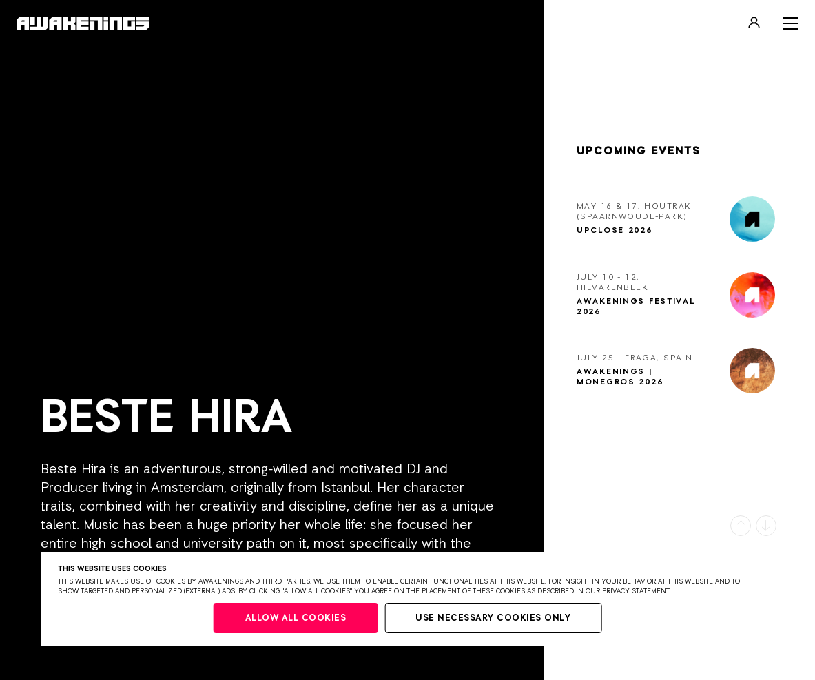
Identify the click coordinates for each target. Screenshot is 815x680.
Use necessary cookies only (492, 618)
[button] (740, 525)
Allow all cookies (296, 618)
